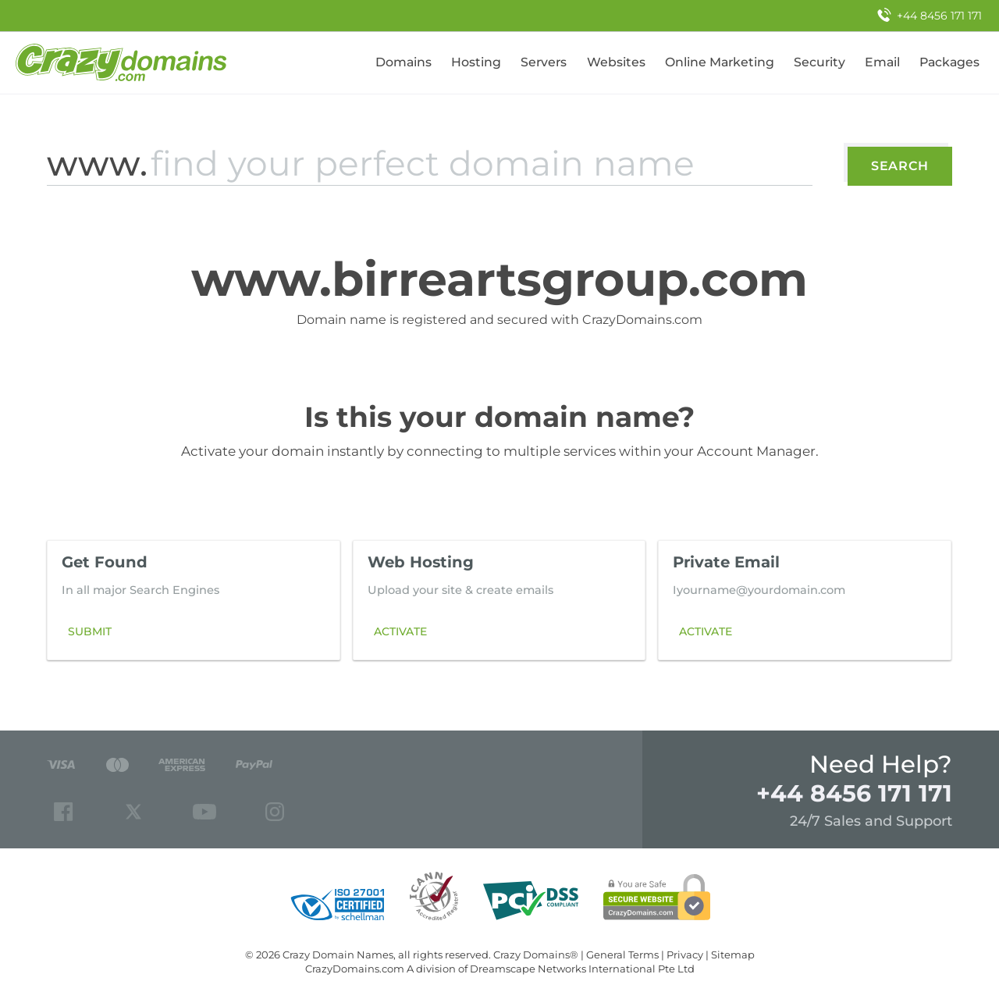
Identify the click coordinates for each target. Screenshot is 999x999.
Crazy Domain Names (338, 954)
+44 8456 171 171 (854, 793)
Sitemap (733, 954)
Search (900, 165)
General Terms (622, 954)
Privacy (685, 954)
